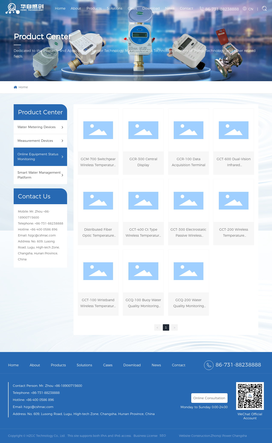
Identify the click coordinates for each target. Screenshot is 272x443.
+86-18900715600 (67, 386)
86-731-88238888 (222, 9)
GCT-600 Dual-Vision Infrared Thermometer (234, 165)
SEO (163, 435)
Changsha (239, 436)
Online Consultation (209, 398)
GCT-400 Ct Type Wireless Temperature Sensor (143, 235)
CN (250, 9)
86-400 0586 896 (44, 229)
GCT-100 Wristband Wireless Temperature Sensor (98, 306)
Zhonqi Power (221, 436)
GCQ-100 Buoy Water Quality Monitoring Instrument (143, 306)
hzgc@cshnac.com (42, 235)
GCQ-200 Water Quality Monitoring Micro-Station (188, 306)
